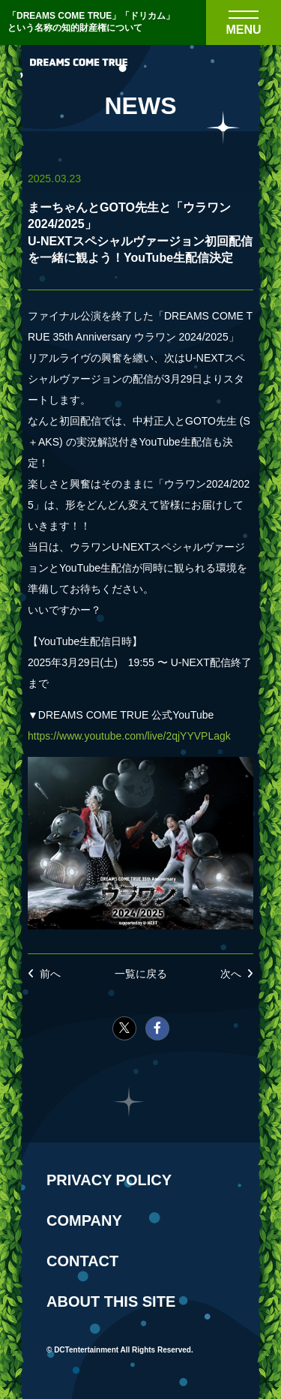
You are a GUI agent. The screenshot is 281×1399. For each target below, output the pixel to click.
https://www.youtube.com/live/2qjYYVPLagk (129, 736)
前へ (50, 974)
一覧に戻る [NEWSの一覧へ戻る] (141, 974)
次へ (230, 974)
